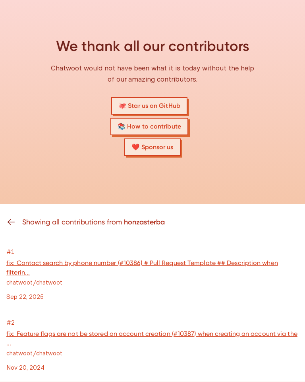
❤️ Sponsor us (152, 147)
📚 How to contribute (149, 126)
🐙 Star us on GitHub (149, 105)
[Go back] (14, 222)
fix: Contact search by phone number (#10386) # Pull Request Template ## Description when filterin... (142, 267)
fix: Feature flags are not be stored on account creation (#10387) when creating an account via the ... (151, 338)
